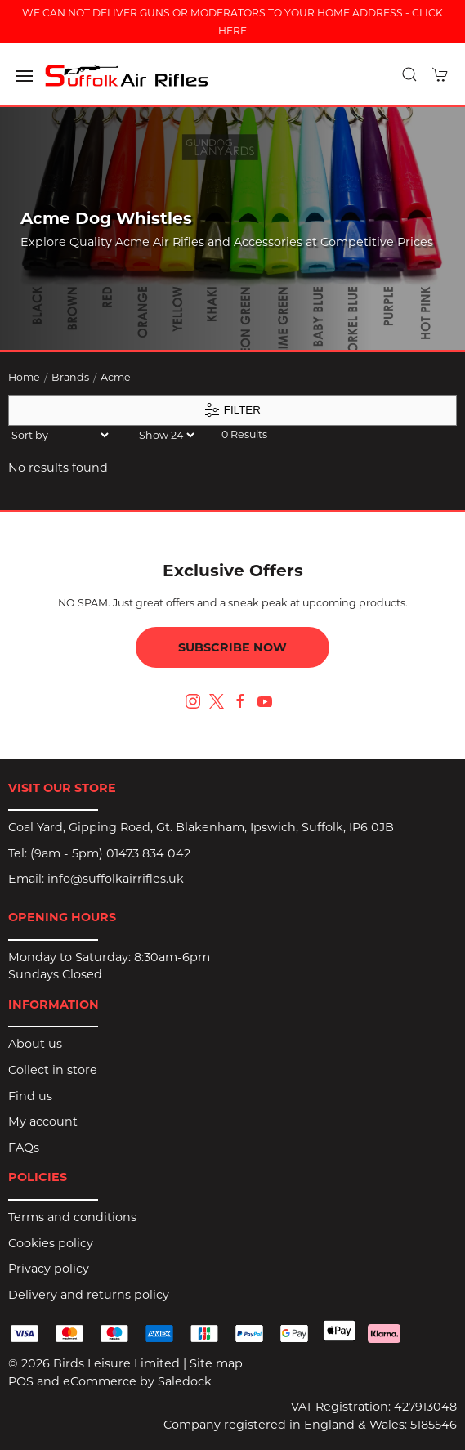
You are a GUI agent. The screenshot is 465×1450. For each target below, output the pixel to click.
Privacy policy (48, 1268)
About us (35, 1043)
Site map (216, 1363)
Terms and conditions (72, 1217)
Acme (116, 377)
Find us (30, 1096)
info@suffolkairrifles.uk (115, 878)
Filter (232, 410)
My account (43, 1121)
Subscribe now (232, 647)
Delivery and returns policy (88, 1294)
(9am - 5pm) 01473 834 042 (110, 853)
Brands (70, 377)
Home (24, 377)
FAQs (23, 1147)
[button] (24, 76)
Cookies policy (50, 1243)
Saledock (185, 1381)
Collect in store (52, 1070)
